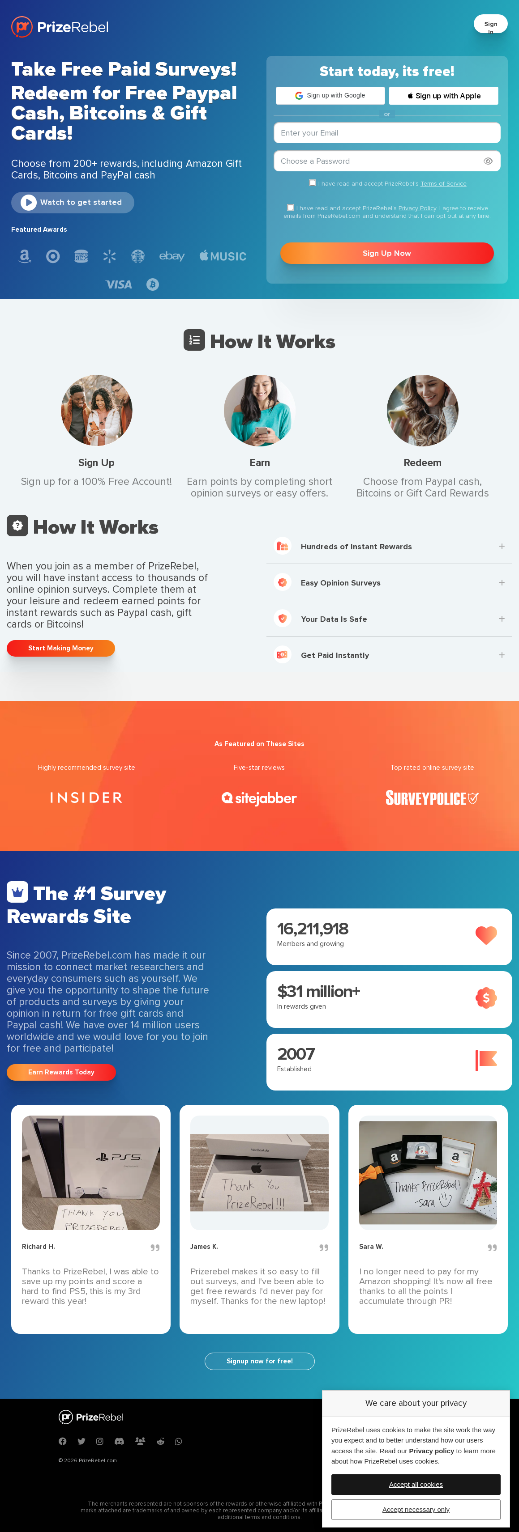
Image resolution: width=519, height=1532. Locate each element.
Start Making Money (61, 648)
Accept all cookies (416, 1484)
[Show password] (488, 161)
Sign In (491, 28)
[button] (330, 96)
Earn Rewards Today (61, 1072)
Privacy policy (431, 1451)
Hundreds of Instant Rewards (343, 546)
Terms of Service (443, 183)
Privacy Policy (417, 208)
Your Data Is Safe (320, 618)
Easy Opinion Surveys (327, 582)
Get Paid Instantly (321, 654)
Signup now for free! (260, 1361)
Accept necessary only (416, 1509)
